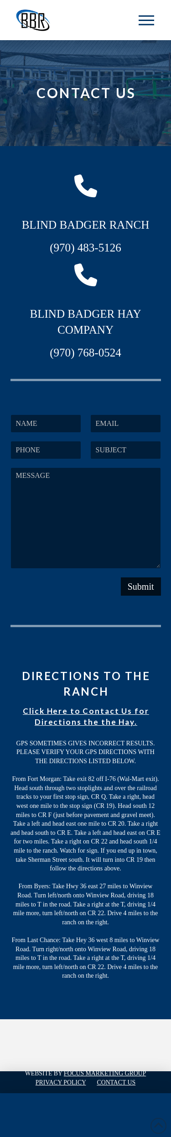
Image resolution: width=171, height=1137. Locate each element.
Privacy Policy (61, 1082)
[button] (146, 20)
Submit (141, 587)
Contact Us (116, 1082)
